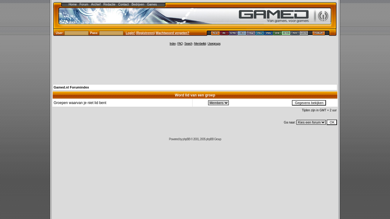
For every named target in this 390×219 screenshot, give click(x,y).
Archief (96, 4)
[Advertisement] (195, 64)
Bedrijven (138, 4)
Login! (130, 33)
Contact (123, 4)
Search (188, 43)
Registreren (145, 33)
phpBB (186, 139)
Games (152, 4)
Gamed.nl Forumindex (71, 87)
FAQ (180, 43)
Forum (84, 4)
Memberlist (200, 43)
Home (73, 4)
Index (173, 43)
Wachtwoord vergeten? (172, 33)
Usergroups (213, 43)
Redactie (109, 4)
